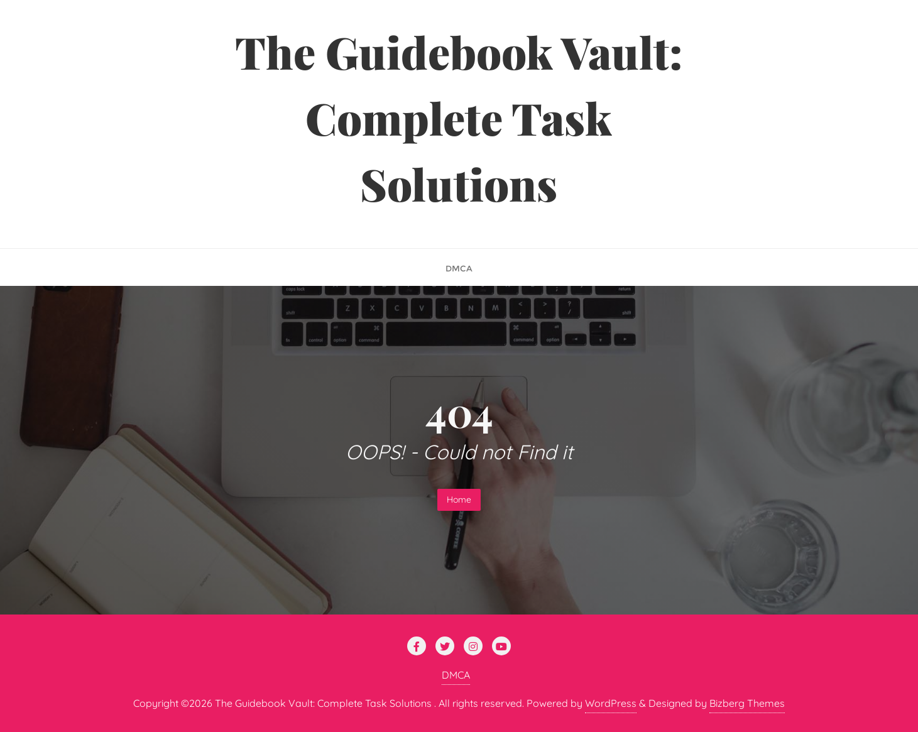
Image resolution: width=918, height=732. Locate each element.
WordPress (611, 703)
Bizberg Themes (747, 703)
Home (459, 499)
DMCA (456, 675)
